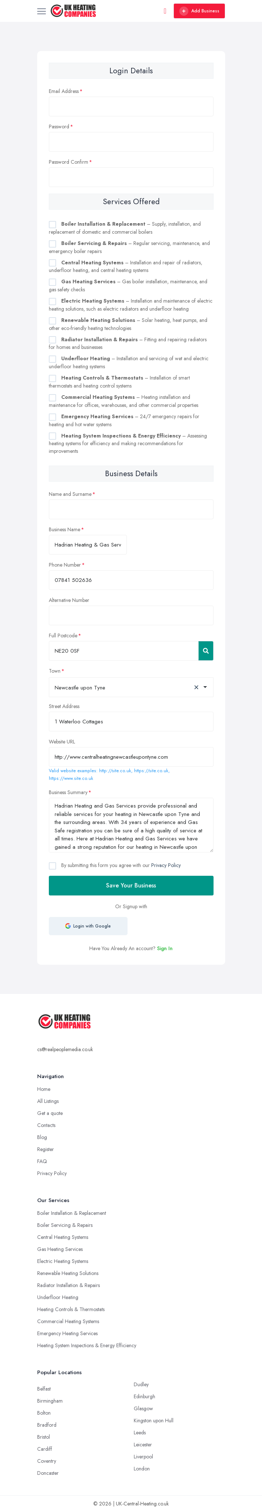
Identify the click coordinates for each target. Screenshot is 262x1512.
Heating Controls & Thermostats (71, 1309)
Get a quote (50, 1113)
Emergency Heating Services (67, 1333)
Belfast (44, 1388)
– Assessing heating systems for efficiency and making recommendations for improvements (128, 443)
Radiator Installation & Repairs (68, 1285)
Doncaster (48, 1473)
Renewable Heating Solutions (67, 1273)
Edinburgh (144, 1396)
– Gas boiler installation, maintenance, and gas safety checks (128, 285)
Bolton (44, 1412)
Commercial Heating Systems (68, 1321)
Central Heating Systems (62, 1237)
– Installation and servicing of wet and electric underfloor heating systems (128, 362)
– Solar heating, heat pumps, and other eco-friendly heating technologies (128, 324)
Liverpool (143, 1456)
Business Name (64, 529)
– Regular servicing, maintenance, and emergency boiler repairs (129, 247)
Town (54, 671)
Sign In (165, 948)
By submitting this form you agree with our (120, 865)
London (142, 1468)
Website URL (62, 741)
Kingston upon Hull (153, 1420)
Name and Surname (70, 494)
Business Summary (68, 792)
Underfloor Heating (57, 1297)
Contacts (46, 1125)
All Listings (48, 1101)
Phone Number (65, 564)
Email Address (64, 91)
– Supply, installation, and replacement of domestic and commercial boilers (125, 228)
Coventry (46, 1461)
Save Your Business (131, 885)
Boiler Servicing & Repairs (65, 1225)
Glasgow (143, 1408)
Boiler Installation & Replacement (71, 1213)
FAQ (42, 1161)
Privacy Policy (166, 865)
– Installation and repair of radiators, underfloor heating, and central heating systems (125, 266)
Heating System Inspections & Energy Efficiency (86, 1345)
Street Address (64, 706)
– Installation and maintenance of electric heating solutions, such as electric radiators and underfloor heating (130, 304)
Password (59, 126)
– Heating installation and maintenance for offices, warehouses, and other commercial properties (123, 401)
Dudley (141, 1384)
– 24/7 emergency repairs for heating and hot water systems (124, 420)
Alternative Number (69, 600)
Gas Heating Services (60, 1249)
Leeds (140, 1432)
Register (45, 1149)
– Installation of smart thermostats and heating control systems (119, 381)
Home (43, 1089)
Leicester (143, 1444)
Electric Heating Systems (62, 1261)
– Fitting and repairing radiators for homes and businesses (128, 343)
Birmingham (50, 1400)
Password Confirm (68, 162)
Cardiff (44, 1449)
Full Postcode (63, 635)
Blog (42, 1137)
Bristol (43, 1437)
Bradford (46, 1425)
